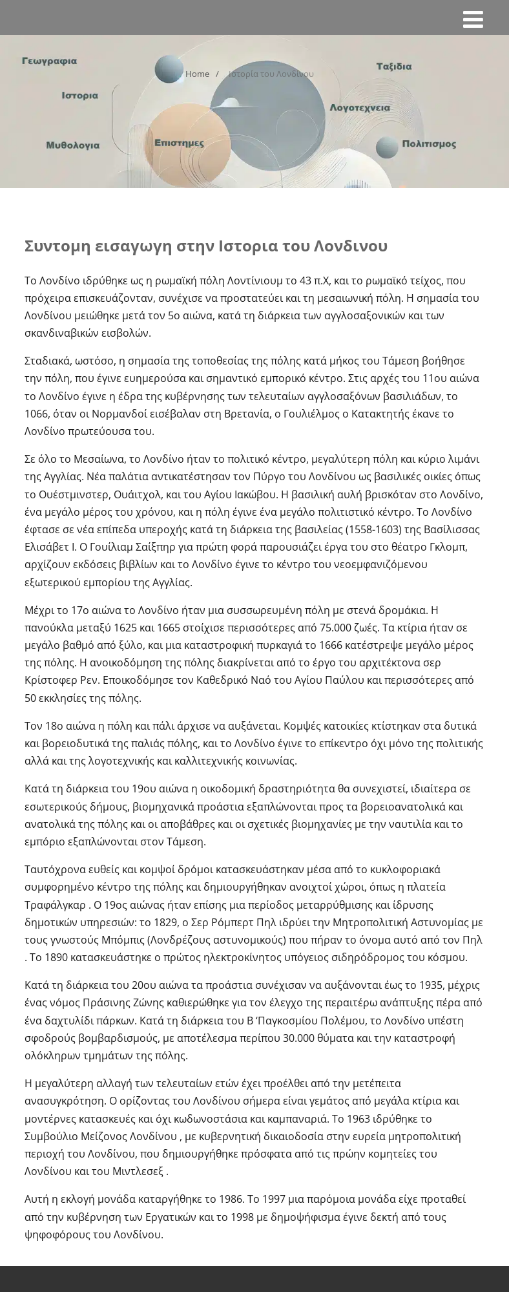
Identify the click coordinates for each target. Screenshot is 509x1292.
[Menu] (473, 19)
